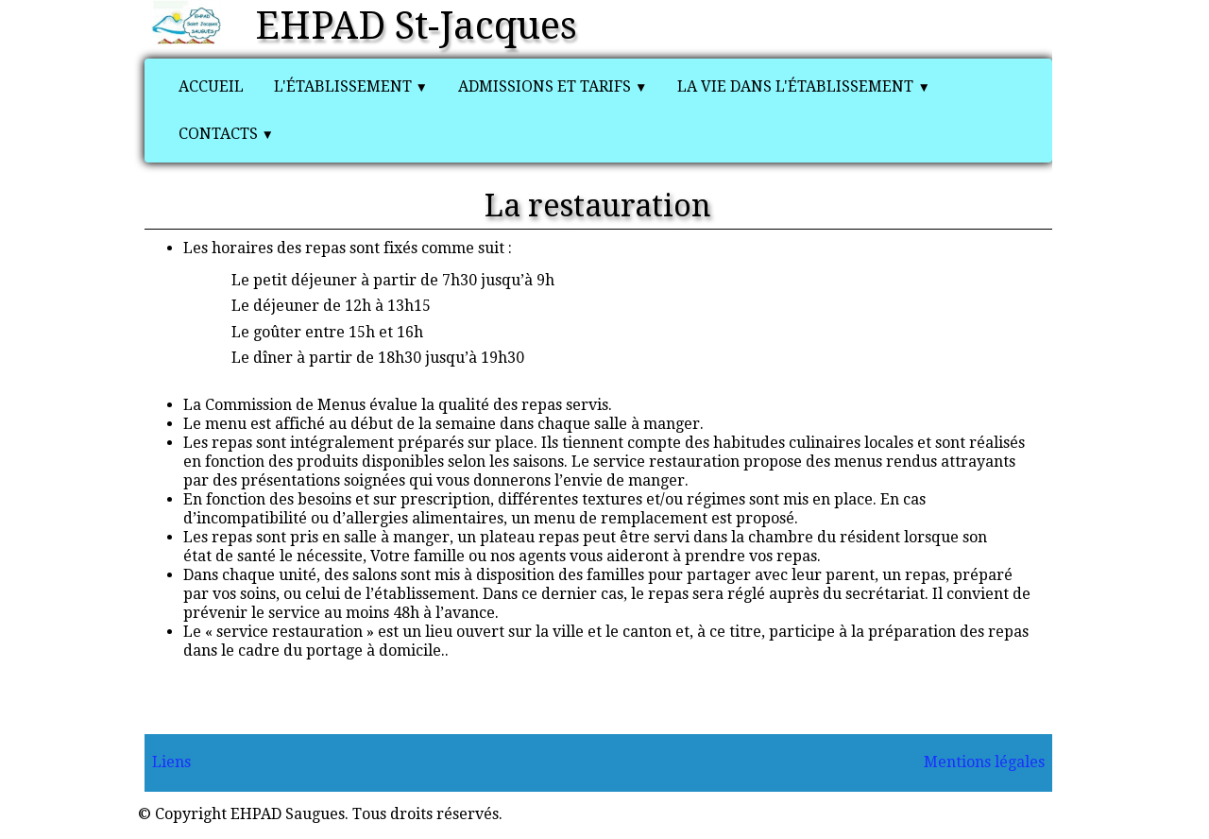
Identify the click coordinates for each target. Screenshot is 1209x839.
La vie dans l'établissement (803, 86)
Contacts (226, 134)
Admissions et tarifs (552, 86)
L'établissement (351, 86)
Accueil (211, 86)
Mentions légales (984, 762)
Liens (171, 762)
